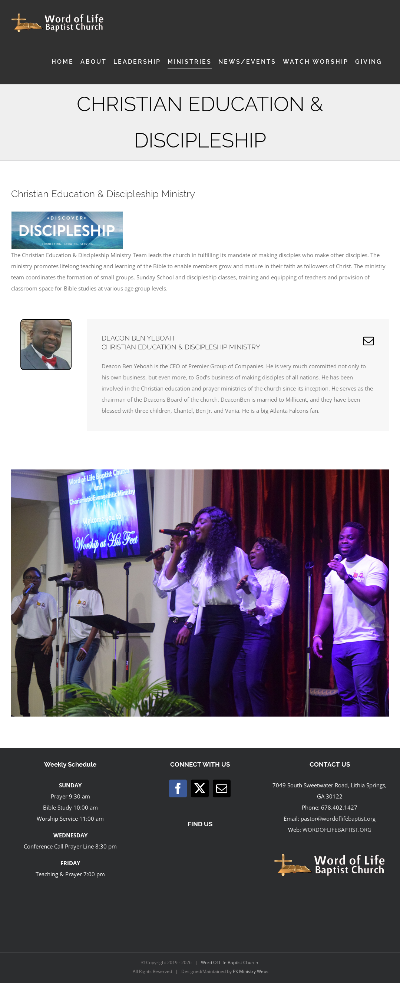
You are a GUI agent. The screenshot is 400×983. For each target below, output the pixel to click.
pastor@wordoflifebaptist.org (338, 818)
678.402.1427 (339, 807)
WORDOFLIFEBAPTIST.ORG (337, 829)
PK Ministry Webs (250, 971)
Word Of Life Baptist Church (229, 962)
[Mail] (222, 788)
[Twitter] (200, 788)
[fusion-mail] (368, 340)
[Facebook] (178, 788)
